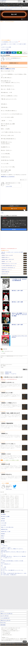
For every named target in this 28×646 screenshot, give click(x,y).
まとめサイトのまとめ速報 (6, 47)
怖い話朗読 (21, 5)
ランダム (14, 644)
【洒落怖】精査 (8, 372)
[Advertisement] (14, 30)
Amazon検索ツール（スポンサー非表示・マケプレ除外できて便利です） (13, 45)
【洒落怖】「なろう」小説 (6, 261)
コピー (25, 52)
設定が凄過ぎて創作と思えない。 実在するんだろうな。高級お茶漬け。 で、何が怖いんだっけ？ (14, 556)
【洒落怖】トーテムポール (10, 373)
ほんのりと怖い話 (10, 3)
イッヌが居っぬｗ (14, 545)
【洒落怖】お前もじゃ (5, 257)
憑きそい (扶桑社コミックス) (8, 68)
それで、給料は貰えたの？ (14, 563)
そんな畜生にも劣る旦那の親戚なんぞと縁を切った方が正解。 (14, 560)
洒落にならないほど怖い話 (6, 613)
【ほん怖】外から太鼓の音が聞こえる (8, 267)
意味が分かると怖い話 (24, 4)
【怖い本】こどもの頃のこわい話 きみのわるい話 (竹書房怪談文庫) (12, 253)
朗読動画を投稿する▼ (14, 63)
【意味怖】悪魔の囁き (5, 271)
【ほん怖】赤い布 (4, 273)
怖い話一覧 (3, 622)
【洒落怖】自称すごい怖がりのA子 (7, 259)
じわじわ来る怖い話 (17, 4)
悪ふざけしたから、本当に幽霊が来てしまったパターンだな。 (14, 569)
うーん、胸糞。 (14, 566)
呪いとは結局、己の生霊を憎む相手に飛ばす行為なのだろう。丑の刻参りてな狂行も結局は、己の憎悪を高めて (14, 573)
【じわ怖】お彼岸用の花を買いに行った (8, 265)
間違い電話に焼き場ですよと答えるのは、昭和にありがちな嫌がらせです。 (14, 552)
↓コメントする (9, 186)
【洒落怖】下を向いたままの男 (7, 255)
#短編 (2, 212)
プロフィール (9, 489)
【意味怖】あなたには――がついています (9, 263)
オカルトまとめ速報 (5, 49)
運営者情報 (3, 624)
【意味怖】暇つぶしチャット (6, 269)
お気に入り (7, 5)
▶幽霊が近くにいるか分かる (7, 176)
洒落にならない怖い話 (3, 4)
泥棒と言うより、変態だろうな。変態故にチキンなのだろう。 (14, 548)
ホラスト (2, 611)
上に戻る (24, 641)
